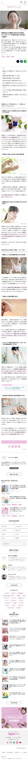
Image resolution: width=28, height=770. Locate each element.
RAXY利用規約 (8, 737)
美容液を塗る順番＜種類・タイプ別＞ (11, 75)
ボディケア (18, 530)
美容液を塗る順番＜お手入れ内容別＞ (11, 78)
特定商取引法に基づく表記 (13, 739)
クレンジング (21, 515)
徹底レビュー (21, 598)
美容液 (12, 56)
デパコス (7, 605)
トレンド (14, 598)
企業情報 (3, 752)
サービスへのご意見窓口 (16, 737)
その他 (17, 538)
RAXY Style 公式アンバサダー (8, 595)
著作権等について (18, 752)
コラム (3, 538)
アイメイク (4, 530)
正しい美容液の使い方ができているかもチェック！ (15, 83)
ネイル (17, 534)
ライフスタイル (11, 607)
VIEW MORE (14, 585)
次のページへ (14, 442)
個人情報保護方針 (10, 752)
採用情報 (24, 752)
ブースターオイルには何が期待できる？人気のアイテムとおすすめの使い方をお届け (14, 388)
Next (24, 449)
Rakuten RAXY (8, 2)
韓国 (24, 595)
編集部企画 (14, 504)
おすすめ (8, 504)
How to (3, 56)
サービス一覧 (4, 758)
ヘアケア (3, 534)
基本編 (8, 56)
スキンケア (8, 54)
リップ (6, 600)
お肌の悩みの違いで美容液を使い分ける (12, 80)
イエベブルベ (7, 602)
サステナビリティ (19, 758)
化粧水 (8, 493)
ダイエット (21, 605)
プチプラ (21, 600)
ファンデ (13, 605)
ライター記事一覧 (14, 468)
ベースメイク (18, 526)
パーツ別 (21, 602)
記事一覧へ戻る (14, 474)
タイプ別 (18, 607)
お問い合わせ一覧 (11, 758)
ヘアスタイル (13, 600)
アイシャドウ (6, 598)
